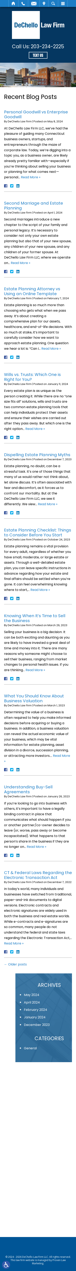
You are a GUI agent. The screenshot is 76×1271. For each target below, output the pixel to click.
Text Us (38, 55)
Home (13, 3)
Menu (62, 3)
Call (23, 3)
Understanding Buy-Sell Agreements (28, 789)
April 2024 (54, 1002)
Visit (44, 3)
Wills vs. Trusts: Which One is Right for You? (32, 377)
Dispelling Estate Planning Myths (37, 455)
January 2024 (56, 1017)
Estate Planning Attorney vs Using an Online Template (32, 291)
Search (53, 3)
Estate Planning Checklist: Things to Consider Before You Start (37, 532)
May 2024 (53, 995)
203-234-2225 (47, 46)
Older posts (15, 964)
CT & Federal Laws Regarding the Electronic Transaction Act (38, 875)
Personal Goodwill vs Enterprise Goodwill (36, 114)
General (52, 1048)
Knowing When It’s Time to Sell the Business (34, 618)
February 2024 (57, 1009)
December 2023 (58, 1024)
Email (34, 3)
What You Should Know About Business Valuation (34, 698)
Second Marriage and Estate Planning (33, 205)
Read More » (30, 177)
